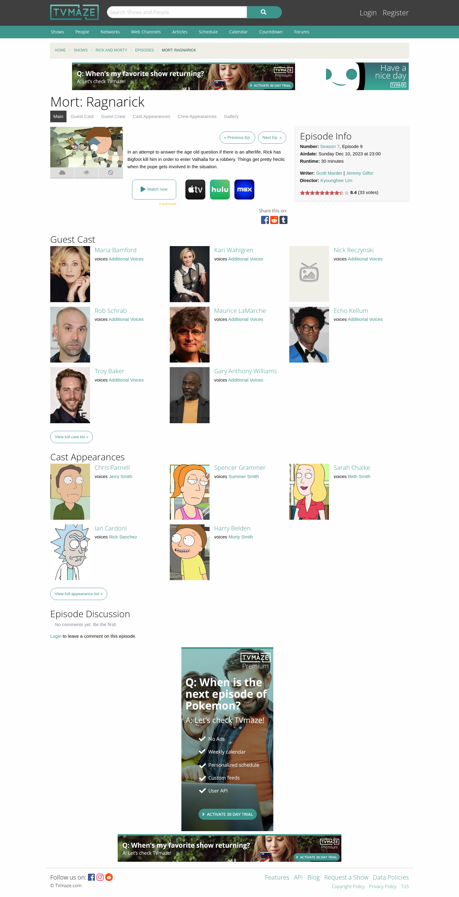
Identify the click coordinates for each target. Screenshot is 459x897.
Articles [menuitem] (180, 32)
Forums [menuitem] (301, 32)
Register (396, 12)
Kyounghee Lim (336, 180)
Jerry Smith (120, 476)
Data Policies (391, 877)
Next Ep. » (272, 137)
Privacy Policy (382, 886)
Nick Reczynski (354, 250)
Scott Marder (329, 173)
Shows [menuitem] (57, 32)
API (298, 877)
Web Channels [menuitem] (146, 32)
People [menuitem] (82, 32)
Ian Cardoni (111, 528)
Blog (313, 877)
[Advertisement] (183, 76)
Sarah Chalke (352, 467)
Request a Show (346, 877)
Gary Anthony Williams (245, 371)
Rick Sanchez (123, 536)
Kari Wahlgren (233, 250)
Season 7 (330, 146)
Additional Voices (126, 258)
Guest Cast (82, 116)
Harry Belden (232, 528)
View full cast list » (72, 437)
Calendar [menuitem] (238, 32)
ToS (405, 886)
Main (58, 116)
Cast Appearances (151, 116)
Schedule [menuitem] (208, 32)
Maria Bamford (116, 250)
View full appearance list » (79, 593)
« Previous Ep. (237, 137)
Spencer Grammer (240, 467)
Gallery (231, 116)
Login (368, 12)
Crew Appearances (197, 116)
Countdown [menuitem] (271, 32)
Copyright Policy (348, 886)
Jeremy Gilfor (359, 173)
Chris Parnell (112, 467)
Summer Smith (244, 476)
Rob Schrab (111, 310)
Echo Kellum (351, 310)
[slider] (324, 192)
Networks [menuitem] (110, 32)
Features (277, 877)
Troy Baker (109, 371)
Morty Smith (241, 536)
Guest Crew (113, 116)
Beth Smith (359, 476)
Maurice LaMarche (240, 310)
